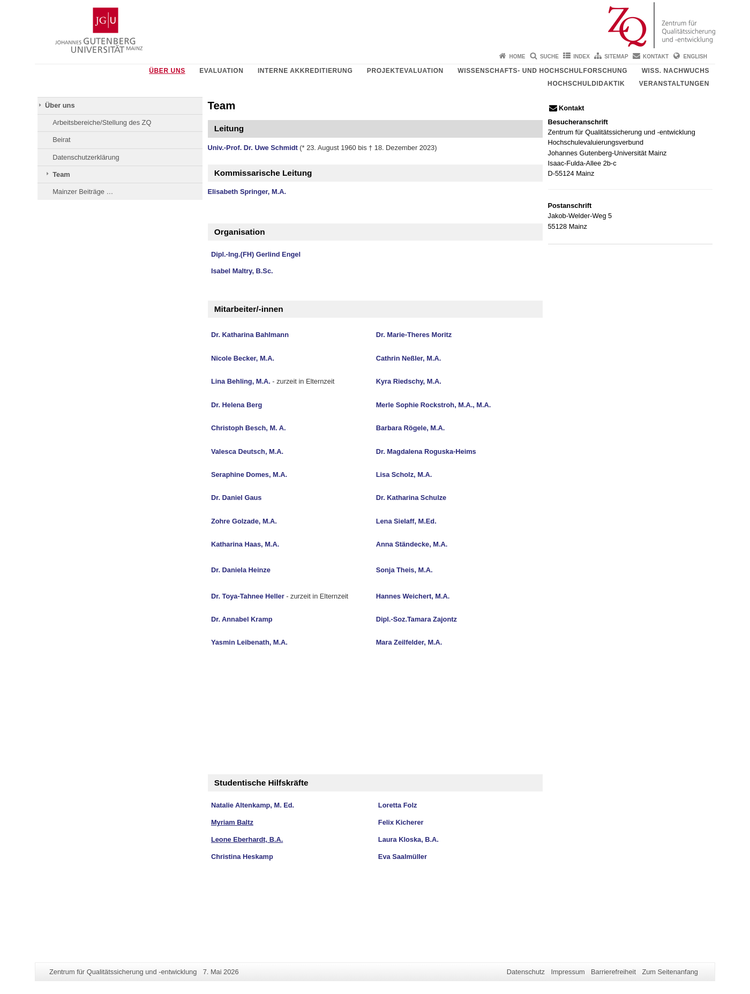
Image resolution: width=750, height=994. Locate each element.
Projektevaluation (405, 70)
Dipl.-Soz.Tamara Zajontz (416, 619)
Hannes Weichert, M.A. (413, 596)
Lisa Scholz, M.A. (404, 474)
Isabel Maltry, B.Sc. (242, 271)
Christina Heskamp (242, 857)
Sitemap (616, 56)
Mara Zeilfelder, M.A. (409, 642)
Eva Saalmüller (402, 857)
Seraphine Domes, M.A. (249, 474)
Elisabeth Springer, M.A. (247, 192)
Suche (549, 56)
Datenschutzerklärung (85, 157)
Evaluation (221, 70)
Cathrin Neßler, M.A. (408, 358)
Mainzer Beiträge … (82, 192)
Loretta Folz (397, 805)
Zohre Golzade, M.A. (244, 521)
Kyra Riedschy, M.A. (408, 381)
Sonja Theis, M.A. (404, 570)
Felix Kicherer (401, 822)
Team (61, 174)
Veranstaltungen (674, 83)
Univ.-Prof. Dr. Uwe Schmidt (253, 148)
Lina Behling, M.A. (241, 381)
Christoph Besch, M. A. (248, 428)
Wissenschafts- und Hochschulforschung (542, 70)
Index (581, 56)
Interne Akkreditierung (305, 70)
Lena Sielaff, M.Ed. (406, 521)
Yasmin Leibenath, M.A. (249, 642)
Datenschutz (526, 972)
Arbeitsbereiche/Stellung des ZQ (101, 122)
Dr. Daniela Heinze (241, 570)
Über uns (167, 70)
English (695, 56)
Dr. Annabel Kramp (242, 619)
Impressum (567, 972)
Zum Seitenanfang (670, 972)
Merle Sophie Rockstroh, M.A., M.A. (433, 405)
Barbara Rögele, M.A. (410, 428)
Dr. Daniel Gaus (236, 498)
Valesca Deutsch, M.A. (247, 451)
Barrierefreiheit (613, 972)
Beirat (61, 140)
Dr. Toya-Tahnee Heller (247, 596)
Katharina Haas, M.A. (245, 544)
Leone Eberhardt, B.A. (247, 839)
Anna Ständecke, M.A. (412, 544)
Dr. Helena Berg (236, 405)
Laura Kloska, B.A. (408, 839)
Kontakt (656, 56)
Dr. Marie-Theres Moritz (414, 335)
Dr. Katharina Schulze (411, 498)
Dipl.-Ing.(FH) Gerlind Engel (256, 254)
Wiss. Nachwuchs (675, 70)
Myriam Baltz (232, 822)
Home (517, 56)
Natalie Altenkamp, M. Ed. (252, 805)
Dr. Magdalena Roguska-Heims (426, 451)
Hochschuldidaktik (586, 83)
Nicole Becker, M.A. (242, 358)
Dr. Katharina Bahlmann (250, 335)
